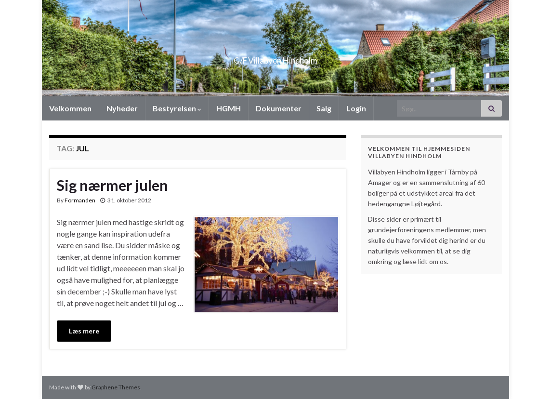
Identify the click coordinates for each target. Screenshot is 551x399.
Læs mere (84, 331)
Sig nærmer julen (112, 185)
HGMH (228, 108)
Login (356, 108)
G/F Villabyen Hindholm (276, 57)
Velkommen (70, 108)
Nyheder (122, 108)
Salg (323, 108)
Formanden (80, 200)
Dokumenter (279, 108)
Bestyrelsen (177, 108)
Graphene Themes (116, 387)
